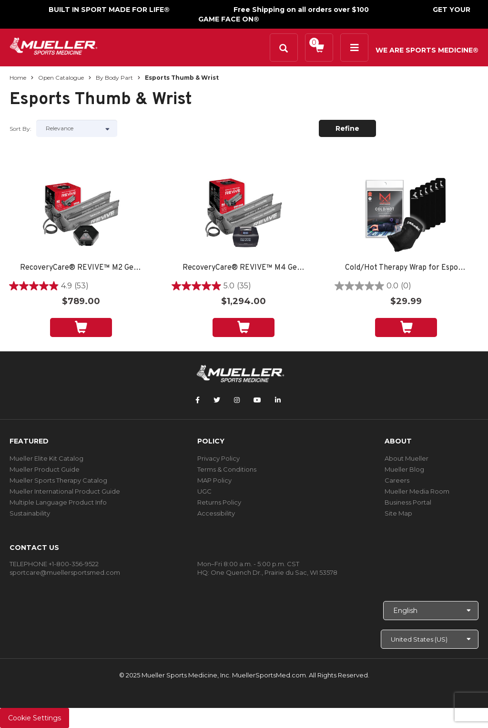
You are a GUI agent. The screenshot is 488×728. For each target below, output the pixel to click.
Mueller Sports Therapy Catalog (58, 480)
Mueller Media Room (417, 491)
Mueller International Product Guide (65, 491)
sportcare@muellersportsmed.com (65, 572)
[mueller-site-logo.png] (53, 45)
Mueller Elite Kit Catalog (46, 458)
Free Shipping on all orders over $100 (301, 9)
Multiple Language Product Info (58, 502)
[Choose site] (429, 639)
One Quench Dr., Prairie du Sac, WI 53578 (274, 572)
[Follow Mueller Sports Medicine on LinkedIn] (278, 400)
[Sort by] (76, 128)
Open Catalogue (61, 77)
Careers (397, 480)
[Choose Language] (430, 610)
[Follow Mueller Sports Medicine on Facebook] (197, 400)
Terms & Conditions (226, 469)
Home (18, 77)
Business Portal (408, 502)
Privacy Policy (218, 458)
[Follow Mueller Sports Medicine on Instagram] (237, 400)
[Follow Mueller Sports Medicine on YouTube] (257, 400)
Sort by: (20, 128)
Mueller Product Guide (45, 469)
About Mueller (406, 458)
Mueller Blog (404, 469)
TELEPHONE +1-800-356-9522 (54, 564)
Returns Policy (219, 502)
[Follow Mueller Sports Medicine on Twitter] (217, 400)
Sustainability (30, 513)
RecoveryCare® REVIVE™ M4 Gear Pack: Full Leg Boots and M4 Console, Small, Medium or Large (244, 268)
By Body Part (114, 77)
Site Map (398, 513)
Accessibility (216, 513)
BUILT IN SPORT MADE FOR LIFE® (109, 9)
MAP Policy (214, 480)
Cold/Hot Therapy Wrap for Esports (406, 268)
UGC (204, 491)
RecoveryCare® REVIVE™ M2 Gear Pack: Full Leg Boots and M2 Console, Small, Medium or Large (81, 268)
